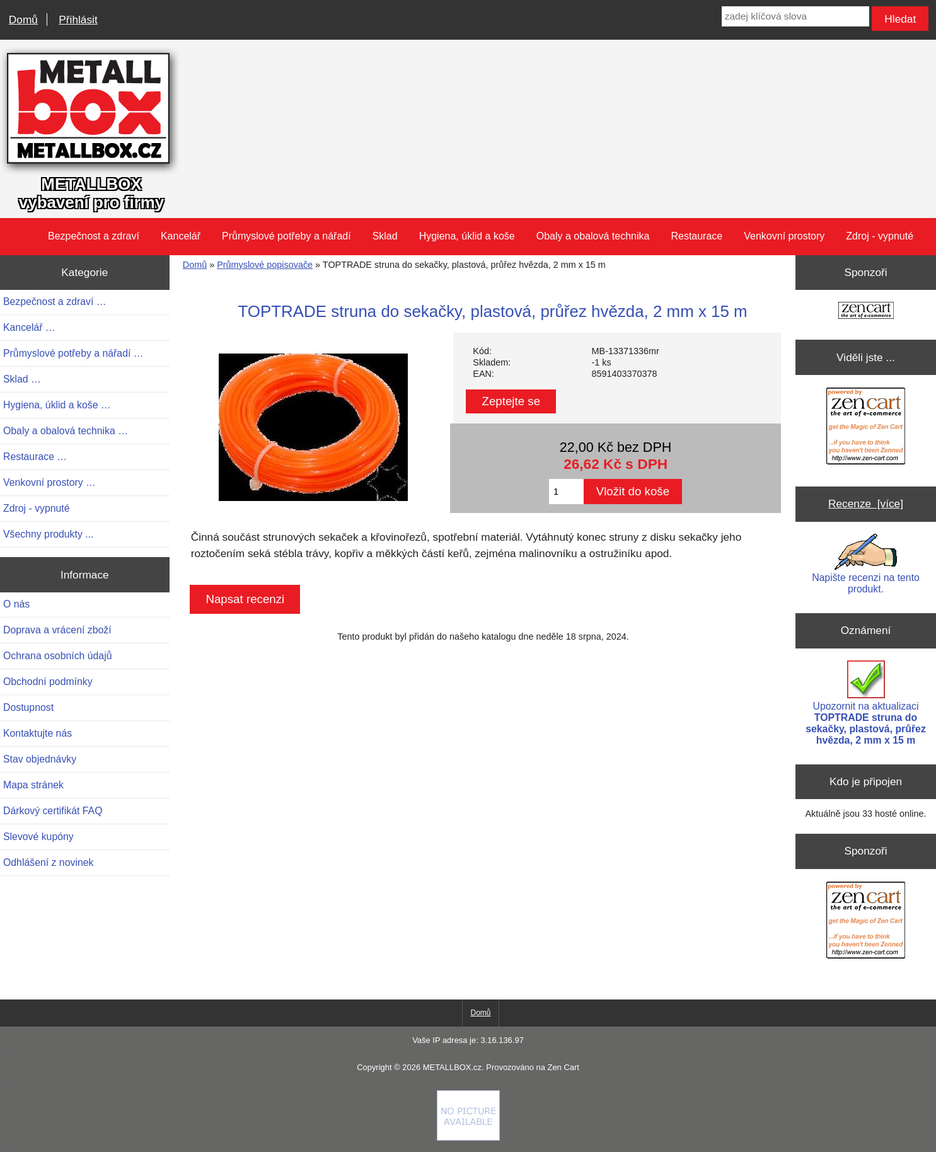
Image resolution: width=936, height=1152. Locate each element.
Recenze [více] (865, 503)
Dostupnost (28, 707)
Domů (23, 19)
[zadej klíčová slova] (795, 16)
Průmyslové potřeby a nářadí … (73, 353)
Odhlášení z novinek (48, 862)
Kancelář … (29, 327)
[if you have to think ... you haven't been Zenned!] (468, 1137)
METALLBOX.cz (452, 1067)
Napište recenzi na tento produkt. (866, 564)
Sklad (385, 236)
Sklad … (22, 379)
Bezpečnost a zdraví (93, 236)
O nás (16, 604)
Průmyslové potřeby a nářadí (286, 236)
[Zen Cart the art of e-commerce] (866, 312)
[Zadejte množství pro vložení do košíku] (566, 491)
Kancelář (180, 236)
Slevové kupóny (38, 836)
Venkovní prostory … (49, 482)
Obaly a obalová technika (593, 236)
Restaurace (696, 236)
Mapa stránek (33, 785)
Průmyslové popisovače (265, 265)
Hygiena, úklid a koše (467, 236)
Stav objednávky (39, 759)
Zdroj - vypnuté (879, 236)
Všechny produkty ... (48, 534)
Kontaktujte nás (37, 733)
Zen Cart (563, 1067)
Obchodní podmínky (48, 681)
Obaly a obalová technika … (65, 430)
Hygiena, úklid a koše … (57, 405)
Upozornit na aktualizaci (866, 703)
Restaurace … (35, 456)
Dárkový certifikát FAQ (52, 810)
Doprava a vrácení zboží (57, 630)
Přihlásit (78, 19)
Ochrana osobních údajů (57, 655)
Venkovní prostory (784, 236)
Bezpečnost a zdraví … (55, 301)
